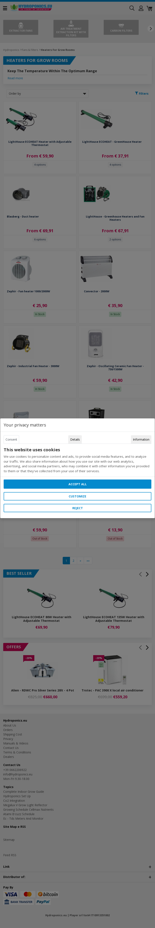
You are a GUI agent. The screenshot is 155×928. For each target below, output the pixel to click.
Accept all (77, 484)
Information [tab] (141, 439)
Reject (77, 508)
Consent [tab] (11, 439)
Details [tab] (75, 439)
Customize (77, 496)
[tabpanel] (77, 460)
